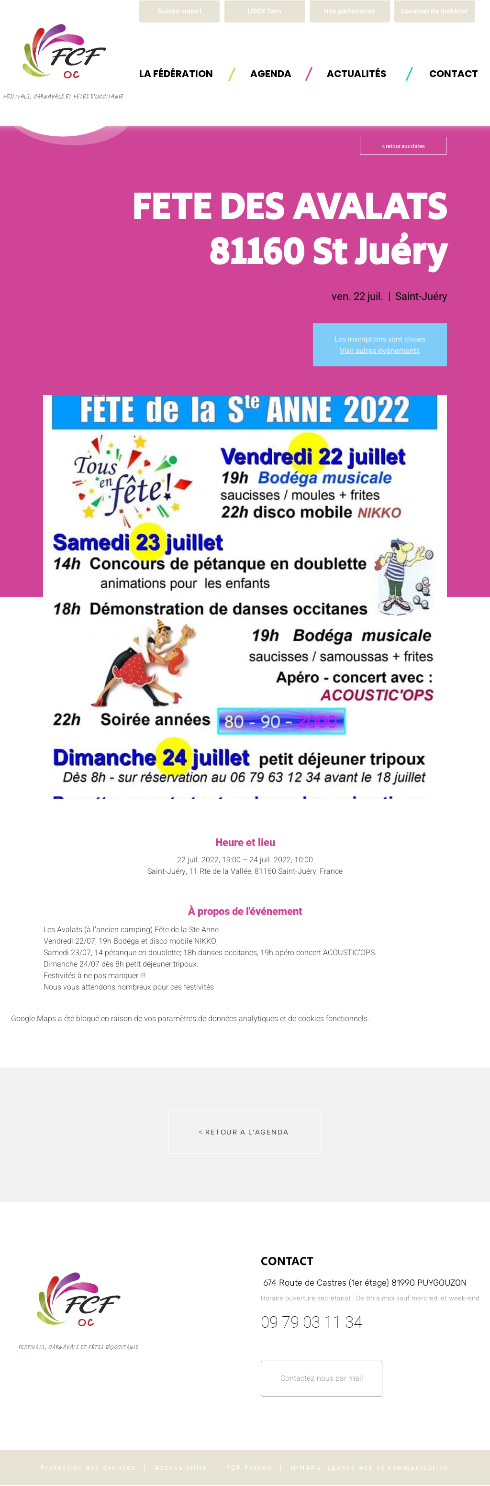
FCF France (249, 1467)
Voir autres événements (380, 350)
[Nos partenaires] (349, 11)
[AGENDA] (270, 73)
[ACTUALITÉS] (356, 73)
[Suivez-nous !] (179, 11)
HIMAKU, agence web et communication (370, 1467)
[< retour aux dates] (403, 146)
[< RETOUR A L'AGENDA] (244, 1132)
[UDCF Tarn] (264, 11)
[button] (434, 11)
